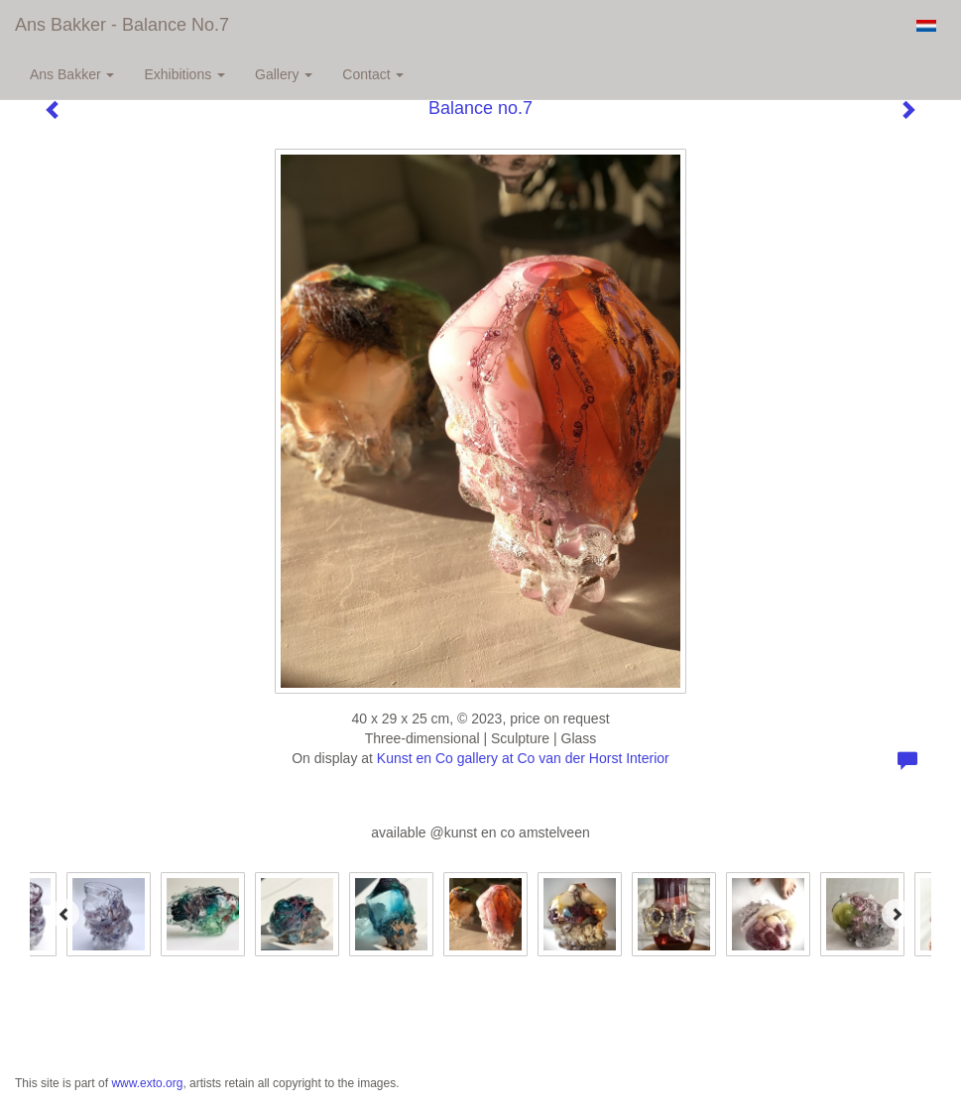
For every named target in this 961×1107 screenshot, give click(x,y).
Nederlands (925, 26)
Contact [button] (373, 74)
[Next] (896, 914)
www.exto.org (146, 1083)
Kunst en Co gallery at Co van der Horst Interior (523, 758)
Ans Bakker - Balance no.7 (122, 25)
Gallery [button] (283, 74)
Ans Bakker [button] (72, 74)
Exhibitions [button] (184, 74)
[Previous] (64, 914)
